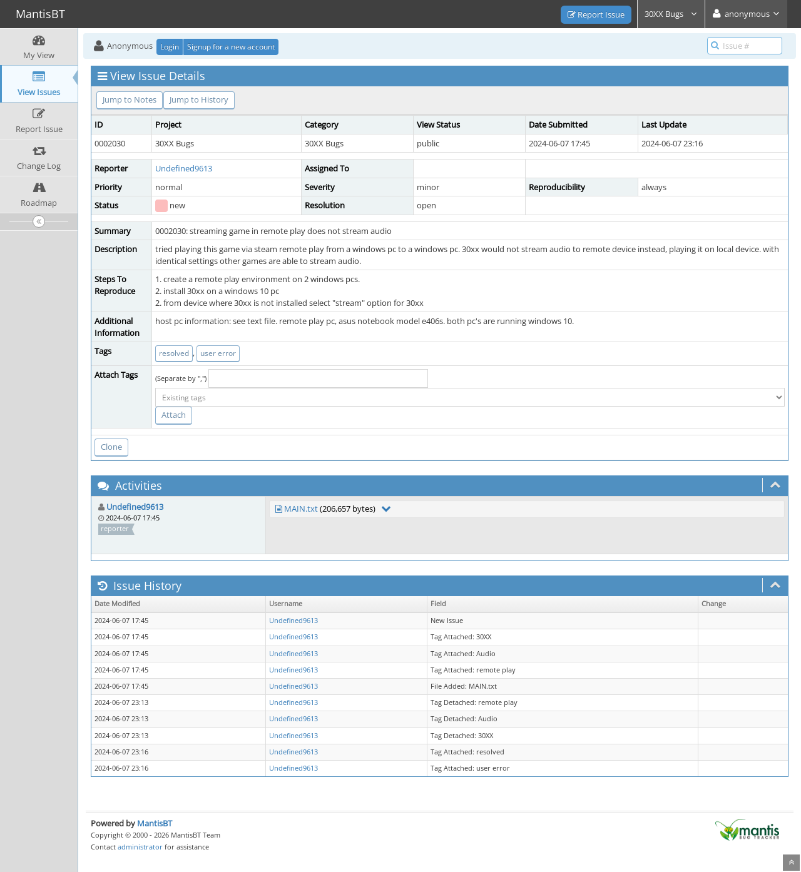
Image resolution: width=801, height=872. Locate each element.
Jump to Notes (129, 99)
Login (169, 46)
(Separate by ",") (181, 378)
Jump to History (199, 99)
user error (218, 353)
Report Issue (596, 14)
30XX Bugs (671, 13)
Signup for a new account (231, 46)
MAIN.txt (301, 508)
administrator (140, 846)
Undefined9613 (183, 168)
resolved (174, 353)
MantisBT (154, 823)
